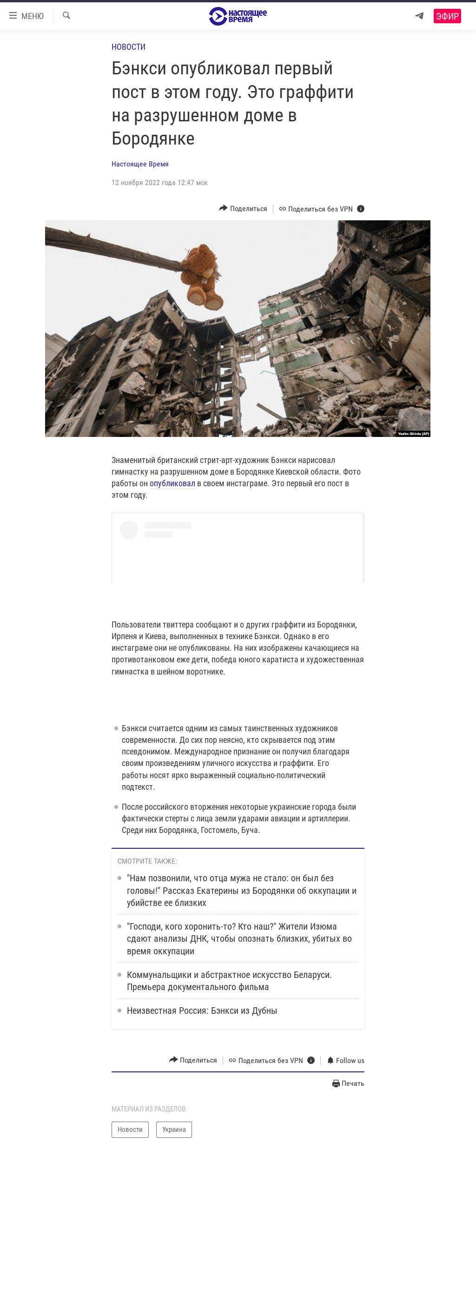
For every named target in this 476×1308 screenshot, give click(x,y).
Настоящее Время (140, 163)
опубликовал (172, 483)
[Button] (243, 208)
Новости (128, 47)
